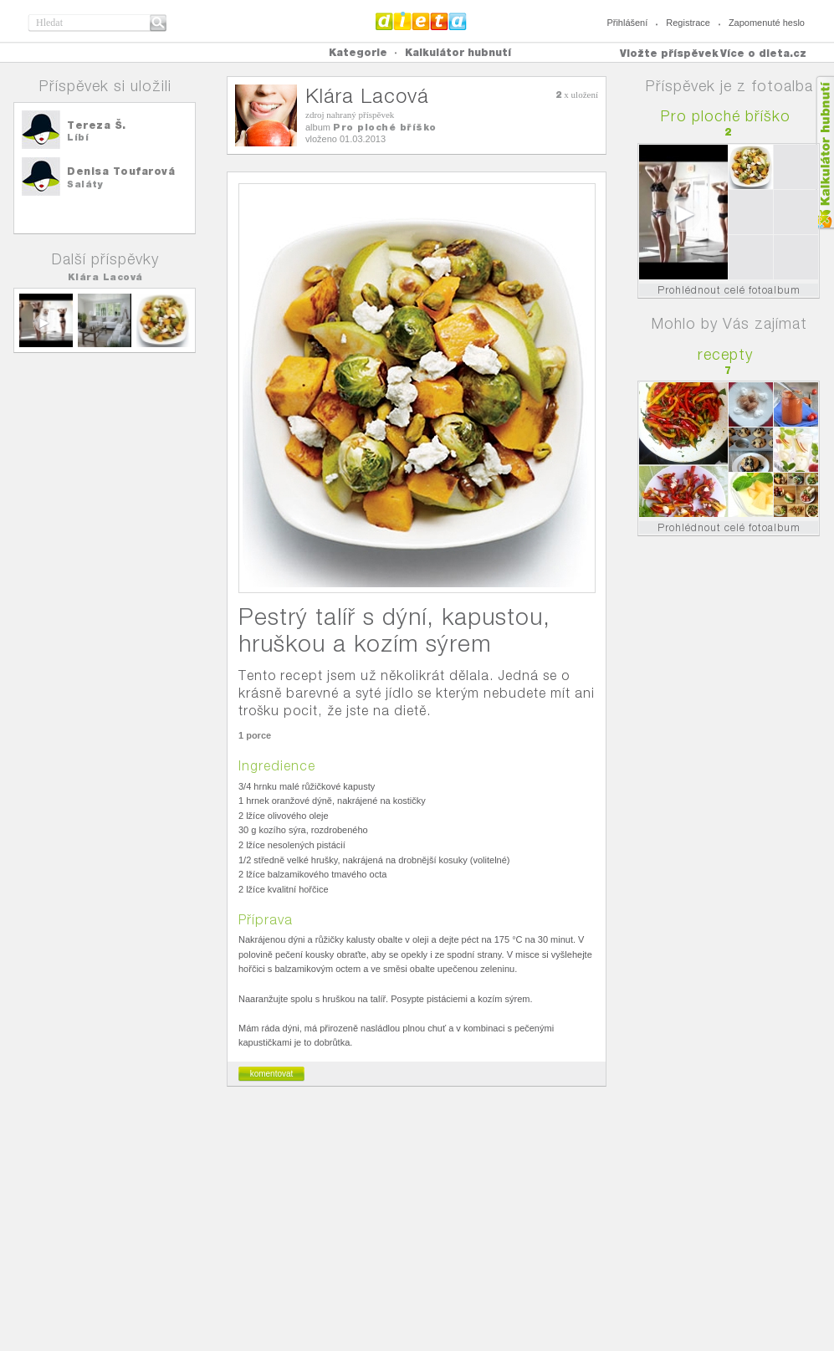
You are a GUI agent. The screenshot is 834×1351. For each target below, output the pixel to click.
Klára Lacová (105, 277)
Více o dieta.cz (763, 53)
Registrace (688, 23)
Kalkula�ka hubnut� (824, 152)
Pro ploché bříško (385, 127)
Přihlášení (626, 23)
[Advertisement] (417, 1225)
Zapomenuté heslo (767, 23)
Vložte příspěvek (669, 53)
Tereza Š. (96, 125)
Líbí (78, 137)
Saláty (85, 184)
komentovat (272, 1073)
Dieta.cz (421, 21)
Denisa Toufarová (121, 171)
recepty (725, 354)
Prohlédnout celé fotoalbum (729, 290)
